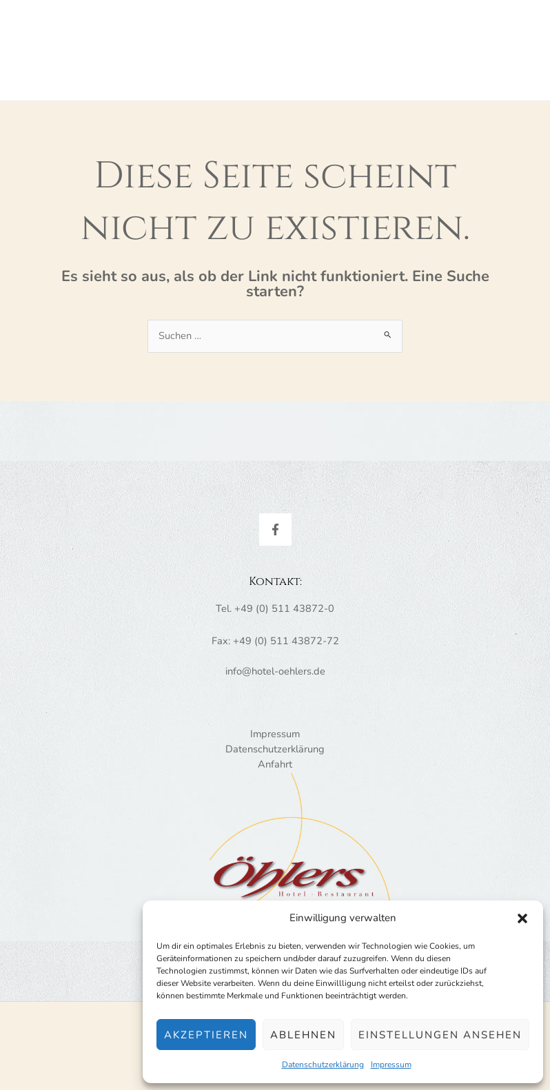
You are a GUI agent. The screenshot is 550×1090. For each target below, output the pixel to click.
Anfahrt (275, 770)
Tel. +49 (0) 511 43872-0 (275, 614)
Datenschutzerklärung (323, 1064)
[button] (522, 918)
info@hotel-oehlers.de (275, 676)
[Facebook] (275, 535)
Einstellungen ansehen (440, 1035)
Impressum (391, 1064)
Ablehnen (303, 1035)
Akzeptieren (206, 1035)
